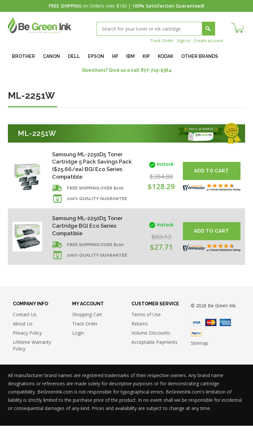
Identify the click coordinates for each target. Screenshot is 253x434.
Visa (196, 331)
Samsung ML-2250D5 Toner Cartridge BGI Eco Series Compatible (90, 231)
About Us (23, 332)
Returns (139, 332)
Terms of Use (146, 322)
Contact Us (25, 322)
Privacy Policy (27, 341)
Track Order (157, 40)
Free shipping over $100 (95, 192)
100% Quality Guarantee (97, 203)
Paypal (196, 341)
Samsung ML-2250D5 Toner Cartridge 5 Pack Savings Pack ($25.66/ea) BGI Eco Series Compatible (90, 166)
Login (78, 341)
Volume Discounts (150, 341)
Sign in (180, 40)
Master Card (210, 331)
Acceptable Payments (154, 350)
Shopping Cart (87, 322)
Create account (206, 40)
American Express (225, 331)
